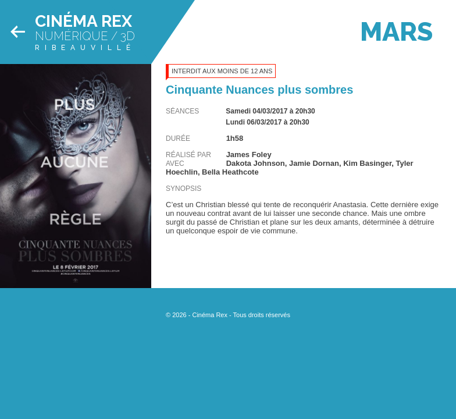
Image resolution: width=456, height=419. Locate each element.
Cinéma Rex (83, 21)
